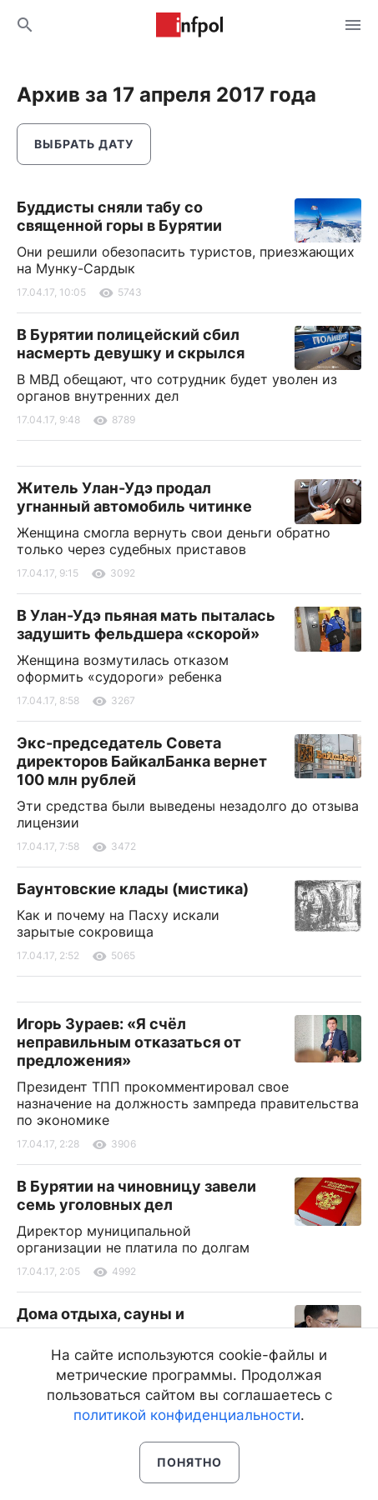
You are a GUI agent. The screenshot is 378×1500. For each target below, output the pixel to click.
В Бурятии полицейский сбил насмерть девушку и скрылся (130, 344)
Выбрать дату (84, 144)
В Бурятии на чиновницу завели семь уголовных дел (136, 1195)
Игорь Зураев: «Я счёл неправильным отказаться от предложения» (129, 1042)
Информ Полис (189, 25)
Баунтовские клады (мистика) (133, 889)
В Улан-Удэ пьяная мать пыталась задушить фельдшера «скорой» (146, 624)
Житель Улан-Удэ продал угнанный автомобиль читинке (134, 497)
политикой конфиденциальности (186, 1415)
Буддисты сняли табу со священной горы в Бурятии (119, 216)
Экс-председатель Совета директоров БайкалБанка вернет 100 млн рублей (142, 761)
